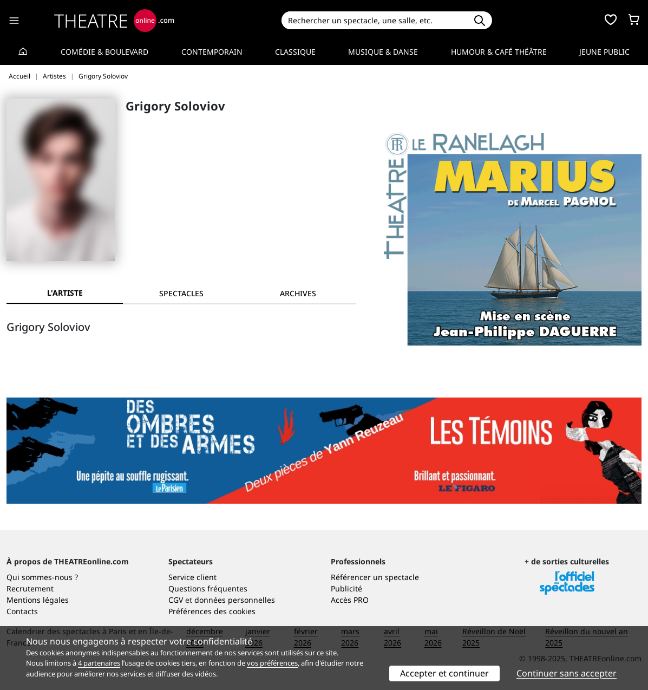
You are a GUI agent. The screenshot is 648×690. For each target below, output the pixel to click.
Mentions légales (37, 600)
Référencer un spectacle (375, 577)
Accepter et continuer (444, 673)
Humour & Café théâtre (499, 52)
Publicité (346, 588)
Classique (295, 52)
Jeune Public (604, 52)
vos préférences (272, 663)
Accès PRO (350, 600)
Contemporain (212, 52)
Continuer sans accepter (566, 673)
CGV (175, 600)
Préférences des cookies (212, 611)
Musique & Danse (383, 52)
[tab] (181, 293)
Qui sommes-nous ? (42, 577)
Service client (192, 577)
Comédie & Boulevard (104, 52)
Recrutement (30, 588)
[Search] (374, 20)
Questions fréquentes (207, 588)
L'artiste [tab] (65, 293)
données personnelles (234, 600)
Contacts (22, 611)
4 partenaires (99, 663)
